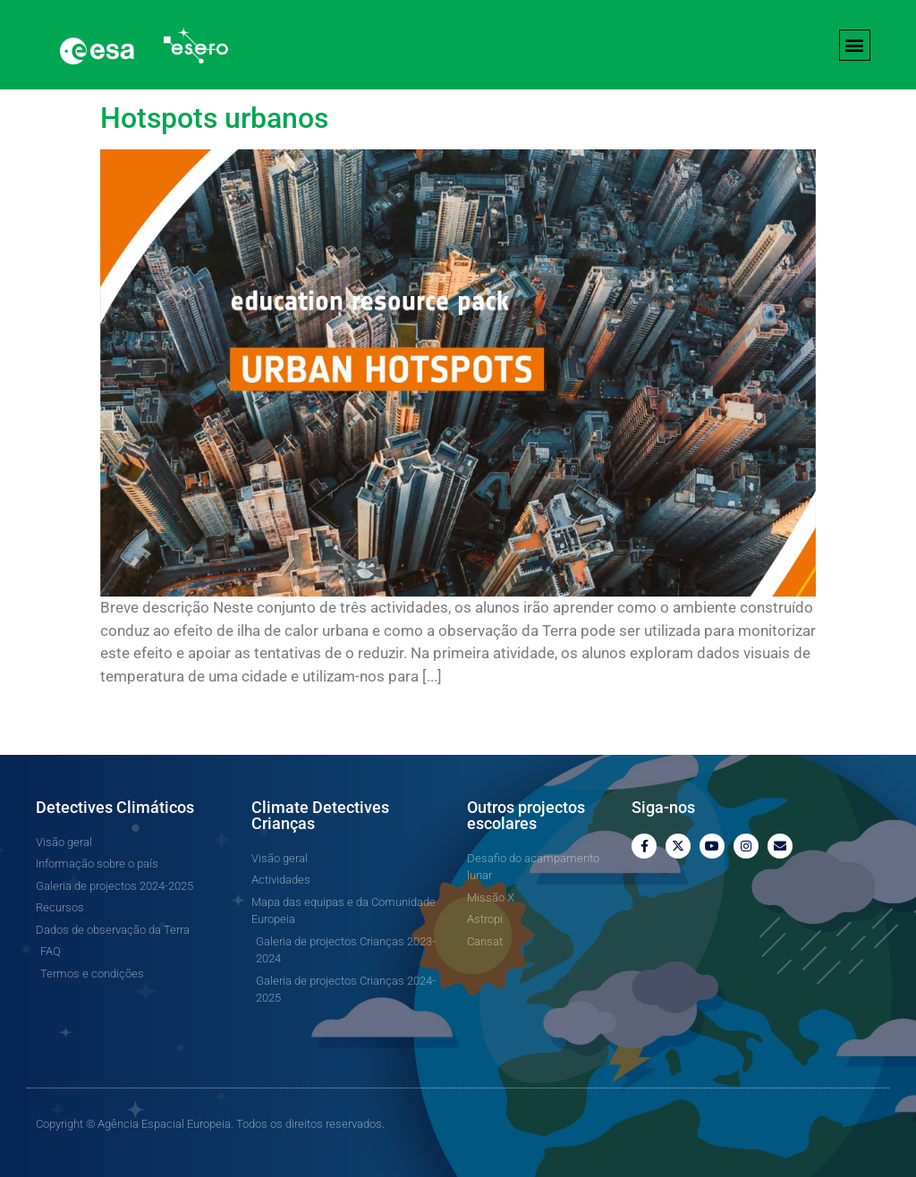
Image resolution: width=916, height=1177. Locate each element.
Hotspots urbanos (214, 118)
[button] (854, 45)
